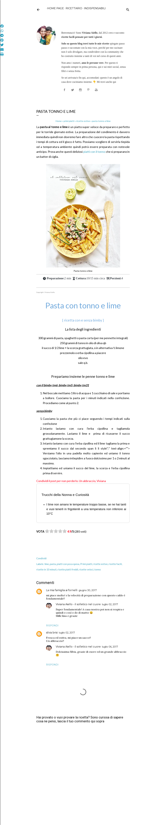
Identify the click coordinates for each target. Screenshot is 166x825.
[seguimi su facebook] (64, 90)
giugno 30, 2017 (88, 590)
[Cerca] (128, 9)
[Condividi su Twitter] (2, 45)
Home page (54, 8)
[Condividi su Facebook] (2, 26)
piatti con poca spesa (68, 563)
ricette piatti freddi (68, 569)
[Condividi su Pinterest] (2, 40)
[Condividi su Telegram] (2, 36)
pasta (53, 563)
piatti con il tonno (94, 151)
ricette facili (115, 563)
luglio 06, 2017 (110, 646)
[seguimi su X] (72, 90)
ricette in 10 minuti (46, 569)
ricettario (73, 8)
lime (46, 563)
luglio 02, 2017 (110, 604)
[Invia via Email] (2, 50)
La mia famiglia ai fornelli (61, 590)
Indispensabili (94, 8)
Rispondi (52, 625)
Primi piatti (86, 563)
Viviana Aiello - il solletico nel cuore (78, 604)
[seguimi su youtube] (97, 90)
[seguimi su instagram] (80, 90)
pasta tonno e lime (93, 121)
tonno (97, 569)
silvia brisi (52, 632)
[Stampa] (2, 54)
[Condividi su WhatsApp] (2, 31)
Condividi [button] (41, 558)
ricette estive (100, 563)
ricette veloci (86, 569)
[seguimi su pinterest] (89, 90)
